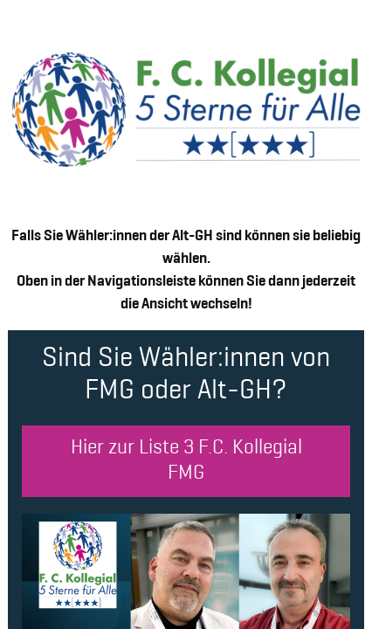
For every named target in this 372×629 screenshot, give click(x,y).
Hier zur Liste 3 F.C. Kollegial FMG (186, 461)
